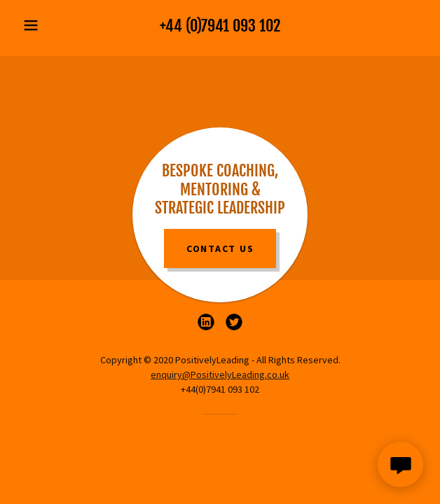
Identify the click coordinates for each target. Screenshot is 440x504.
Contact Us (220, 248)
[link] (206, 322)
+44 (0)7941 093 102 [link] (220, 25)
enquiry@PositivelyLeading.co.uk (220, 374)
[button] (47, 25)
